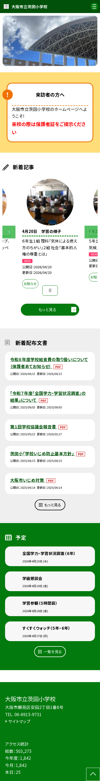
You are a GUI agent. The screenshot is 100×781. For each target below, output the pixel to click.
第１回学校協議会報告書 (33, 426)
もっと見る (47, 309)
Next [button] (91, 232)
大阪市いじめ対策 (27, 480)
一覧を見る (53, 651)
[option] (50, 41)
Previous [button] (8, 232)
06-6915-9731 (28, 714)
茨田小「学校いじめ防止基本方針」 (42, 453)
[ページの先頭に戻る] (93, 774)
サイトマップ (19, 721)
